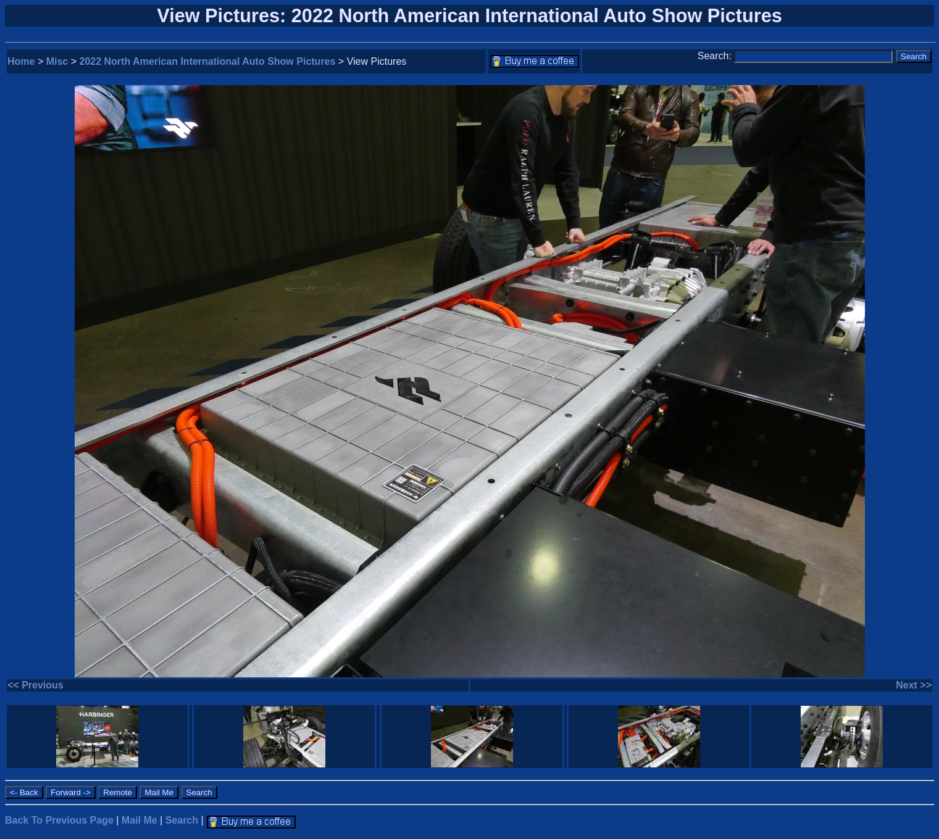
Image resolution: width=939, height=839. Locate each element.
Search (181, 820)
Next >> (914, 685)
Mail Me (139, 820)
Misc (57, 61)
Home (21, 61)
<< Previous (35, 685)
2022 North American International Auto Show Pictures (208, 61)
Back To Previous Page (59, 820)
